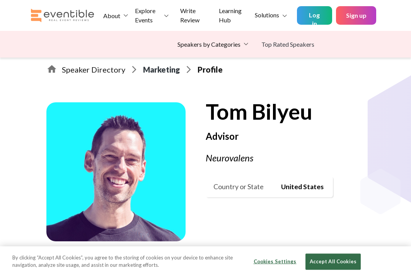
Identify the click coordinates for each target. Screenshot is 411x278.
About (111, 15)
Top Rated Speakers (287, 44)
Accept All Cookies (333, 261)
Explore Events (145, 15)
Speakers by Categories (208, 44)
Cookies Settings (275, 261)
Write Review (190, 15)
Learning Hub (230, 15)
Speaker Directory (93, 69)
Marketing (161, 69)
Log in (314, 18)
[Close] (398, 261)
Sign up (356, 15)
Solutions (267, 15)
